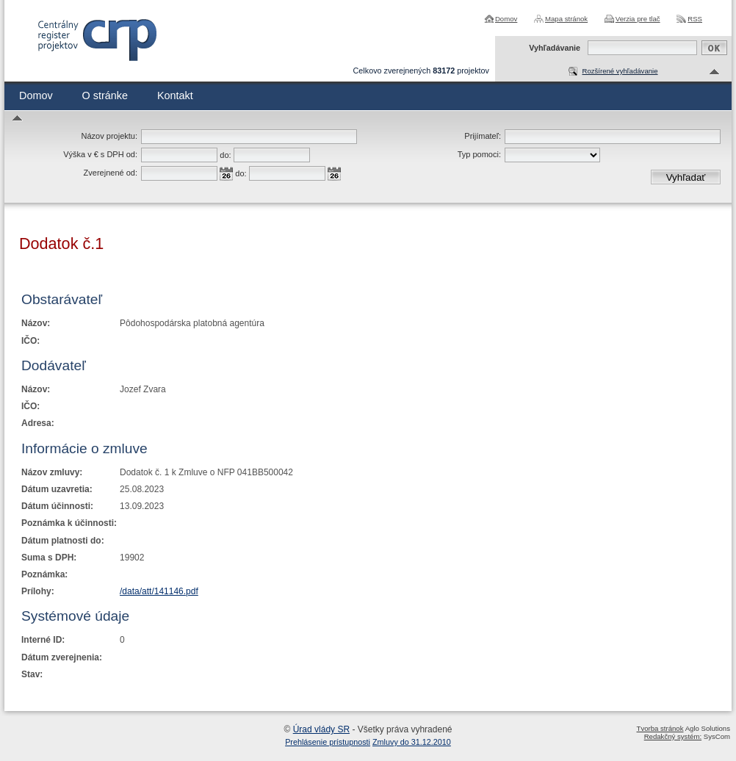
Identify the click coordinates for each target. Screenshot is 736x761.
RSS (695, 19)
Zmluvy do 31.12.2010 (411, 741)
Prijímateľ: (482, 135)
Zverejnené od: (110, 172)
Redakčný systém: (672, 736)
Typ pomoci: (479, 154)
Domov (506, 19)
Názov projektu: (109, 135)
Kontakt (175, 95)
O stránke (105, 95)
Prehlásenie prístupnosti (327, 741)
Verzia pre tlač (638, 19)
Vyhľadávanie (554, 47)
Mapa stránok (566, 19)
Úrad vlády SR (321, 729)
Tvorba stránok (660, 728)
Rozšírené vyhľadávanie (619, 71)
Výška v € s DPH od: (100, 154)
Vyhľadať (686, 177)
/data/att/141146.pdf (159, 591)
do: (225, 155)
